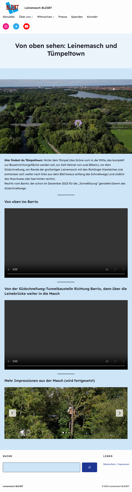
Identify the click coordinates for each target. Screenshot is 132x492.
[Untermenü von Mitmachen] (53, 17)
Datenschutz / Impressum (116, 464)
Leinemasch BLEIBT (38, 7)
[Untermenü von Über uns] (32, 17)
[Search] (89, 467)
